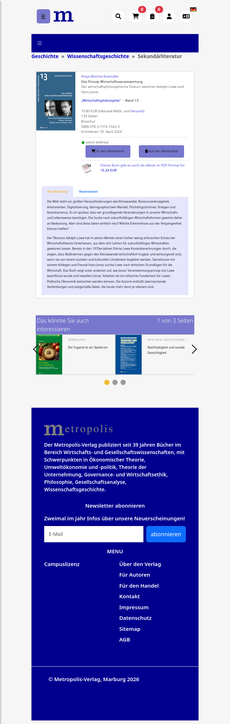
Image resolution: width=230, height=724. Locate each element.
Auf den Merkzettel (161, 151)
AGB (124, 639)
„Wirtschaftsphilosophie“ (101, 100)
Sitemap (130, 628)
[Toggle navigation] (40, 43)
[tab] (57, 192)
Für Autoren (135, 574)
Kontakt (129, 596)
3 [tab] (123, 382)
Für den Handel (139, 585)
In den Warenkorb (108, 151)
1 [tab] (107, 382)
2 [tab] (115, 382)
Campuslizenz (61, 563)
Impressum (134, 607)
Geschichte (45, 56)
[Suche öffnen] (118, 16)
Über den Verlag (140, 563)
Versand (137, 111)
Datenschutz (135, 617)
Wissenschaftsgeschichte (98, 56)
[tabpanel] (75, 354)
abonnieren (166, 534)
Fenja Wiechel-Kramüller (100, 76)
